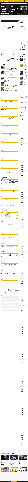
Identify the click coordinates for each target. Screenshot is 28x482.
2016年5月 (22, 281)
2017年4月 (22, 260)
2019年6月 (22, 211)
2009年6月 (22, 423)
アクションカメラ (23, 28)
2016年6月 (22, 279)
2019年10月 (22, 203)
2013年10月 (22, 340)
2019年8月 (22, 207)
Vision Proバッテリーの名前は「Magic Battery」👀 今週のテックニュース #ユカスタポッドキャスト (25, 73)
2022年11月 (22, 133)
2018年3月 (22, 239)
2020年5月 (22, 190)
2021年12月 (22, 154)
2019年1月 (22, 220)
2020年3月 (22, 194)
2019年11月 (22, 201)
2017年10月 (22, 249)
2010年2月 (22, 412)
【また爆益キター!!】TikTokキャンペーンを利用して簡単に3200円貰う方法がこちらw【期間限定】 (9, 27)
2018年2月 (22, 241)
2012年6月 (22, 370)
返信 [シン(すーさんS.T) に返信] (16, 155)
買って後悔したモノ (23, 47)
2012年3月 (22, 374)
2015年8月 (22, 298)
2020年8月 (22, 184)
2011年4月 (22, 387)
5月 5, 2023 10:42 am (4, 212)
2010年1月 (22, 414)
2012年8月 (22, 366)
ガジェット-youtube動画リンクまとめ (9, 478)
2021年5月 (22, 167)
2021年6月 (22, 165)
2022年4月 (22, 146)
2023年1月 (22, 129)
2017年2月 (22, 264)
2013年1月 (22, 357)
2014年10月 (22, 317)
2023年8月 (22, 116)
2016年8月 (22, 275)
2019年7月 (22, 209)
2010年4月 (22, 408)
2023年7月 (22, 118)
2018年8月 (22, 230)
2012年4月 (22, 372)
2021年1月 (22, 175)
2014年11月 (22, 315)
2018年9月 (22, 228)
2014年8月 (22, 321)
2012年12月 (22, 359)
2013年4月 (22, 351)
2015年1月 (22, 311)
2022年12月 (22, 131)
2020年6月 (22, 188)
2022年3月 (22, 148)
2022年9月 (22, 137)
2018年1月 (22, 243)
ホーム (21, 37)
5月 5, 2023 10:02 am (4, 100)
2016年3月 (22, 285)
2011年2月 (22, 391)
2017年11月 (22, 247)
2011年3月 (22, 389)
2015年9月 (22, 296)
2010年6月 (22, 404)
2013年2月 (22, 355)
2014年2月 (22, 332)
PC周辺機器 (22, 26)
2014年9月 (22, 319)
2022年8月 (22, 139)
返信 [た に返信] (16, 285)
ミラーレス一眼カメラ (23, 39)
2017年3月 (22, 262)
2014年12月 (22, 313)
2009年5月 (22, 425)
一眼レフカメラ (22, 41)
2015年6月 (22, 302)
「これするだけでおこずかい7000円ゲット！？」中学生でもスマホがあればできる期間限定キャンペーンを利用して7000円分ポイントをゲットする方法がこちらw (10, 22)
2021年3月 (22, 171)
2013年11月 (22, 338)
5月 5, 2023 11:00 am (4, 245)
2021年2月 (22, 173)
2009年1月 (22, 431)
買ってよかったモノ (23, 45)
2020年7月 (22, 186)
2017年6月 (22, 256)
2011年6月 (22, 385)
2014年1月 (22, 334)
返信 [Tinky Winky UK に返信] (16, 111)
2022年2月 (22, 150)
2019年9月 (22, 205)
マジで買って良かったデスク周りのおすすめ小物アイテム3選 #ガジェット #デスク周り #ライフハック (25, 59)
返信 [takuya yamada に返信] (16, 163)
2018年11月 (22, 224)
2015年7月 (22, 300)
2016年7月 (22, 277)
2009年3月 (22, 429)
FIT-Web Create (12, 479)
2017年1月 (22, 266)
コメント (2, 295)
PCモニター (22, 24)
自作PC (21, 43)
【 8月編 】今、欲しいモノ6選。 (14, 468)
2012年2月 (22, 376)
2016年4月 (22, 283)
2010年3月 (22, 410)
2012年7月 (22, 368)
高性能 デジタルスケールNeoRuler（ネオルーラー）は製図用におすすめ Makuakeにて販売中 (25, 83)
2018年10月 (22, 226)
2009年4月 (22, 427)
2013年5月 (22, 349)
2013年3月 (22, 353)
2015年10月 (22, 294)
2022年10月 (22, 135)
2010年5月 (22, 406)
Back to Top (14, 475)
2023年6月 (22, 120)
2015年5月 (22, 304)
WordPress (2, 480)
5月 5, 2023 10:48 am (4, 234)
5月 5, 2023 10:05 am (4, 108)
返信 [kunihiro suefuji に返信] (16, 207)
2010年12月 (22, 393)
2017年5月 (22, 258)
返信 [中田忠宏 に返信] (16, 248)
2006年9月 (22, 440)
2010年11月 (22, 395)
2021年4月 (22, 169)
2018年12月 (22, 222)
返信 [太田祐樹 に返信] (16, 103)
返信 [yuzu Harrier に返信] (16, 229)
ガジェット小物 (6, 13)
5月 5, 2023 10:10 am (4, 116)
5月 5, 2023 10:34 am (4, 179)
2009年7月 (22, 421)
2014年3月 (22, 330)
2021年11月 (22, 156)
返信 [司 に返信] (16, 240)
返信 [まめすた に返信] (16, 174)
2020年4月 (22, 192)
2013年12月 (22, 336)
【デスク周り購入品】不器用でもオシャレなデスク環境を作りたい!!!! (25, 78)
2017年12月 (22, 245)
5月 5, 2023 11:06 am (4, 253)
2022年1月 (22, 152)
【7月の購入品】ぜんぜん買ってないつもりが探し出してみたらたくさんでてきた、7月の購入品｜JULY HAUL (23, 469)
